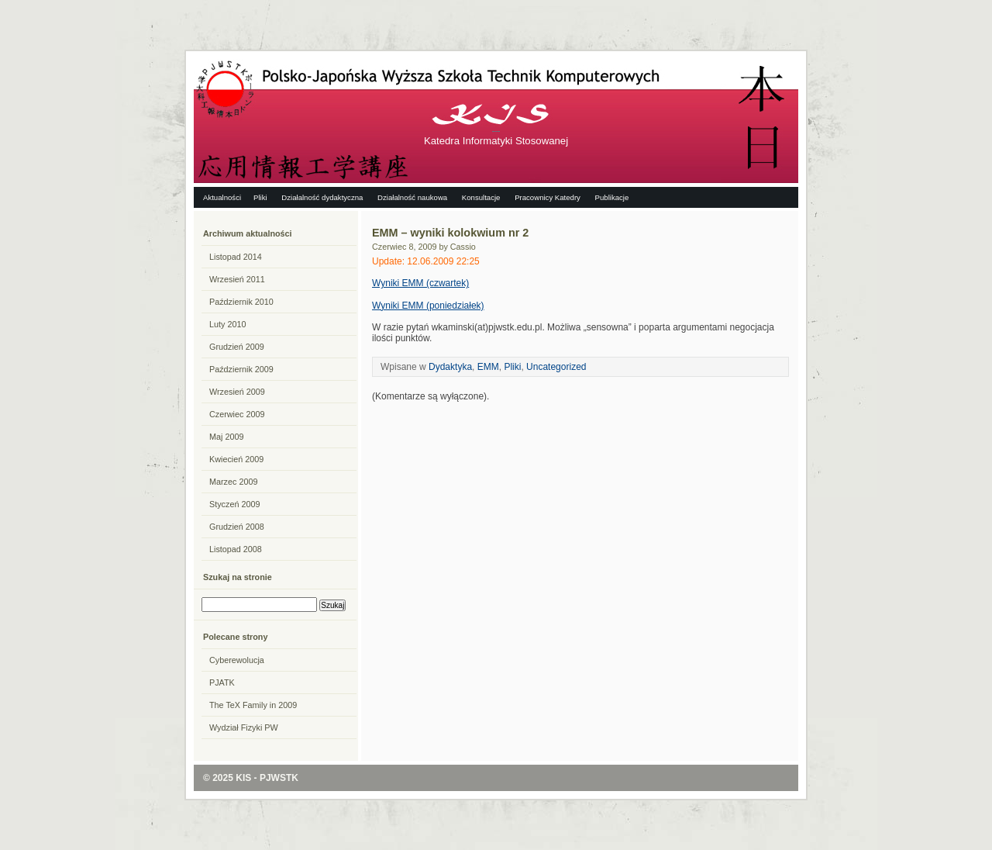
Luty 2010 (227, 324)
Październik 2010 (241, 301)
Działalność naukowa (412, 197)
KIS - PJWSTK (267, 777)
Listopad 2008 (235, 549)
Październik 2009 (241, 369)
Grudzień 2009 (236, 346)
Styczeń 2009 (234, 504)
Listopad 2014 (235, 256)
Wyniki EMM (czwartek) (420, 283)
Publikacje (612, 197)
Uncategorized (556, 366)
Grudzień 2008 (236, 526)
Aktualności (222, 197)
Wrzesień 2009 (237, 391)
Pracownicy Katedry (547, 197)
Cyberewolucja (236, 660)
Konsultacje (481, 197)
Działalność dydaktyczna (322, 197)
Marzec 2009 (233, 481)
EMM (488, 366)
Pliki (260, 197)
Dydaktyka (450, 366)
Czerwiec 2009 (236, 414)
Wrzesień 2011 (237, 279)
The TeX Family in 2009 (253, 705)
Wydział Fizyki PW (243, 727)
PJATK (222, 682)
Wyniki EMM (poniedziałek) (428, 305)
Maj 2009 (226, 436)
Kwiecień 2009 (236, 459)
